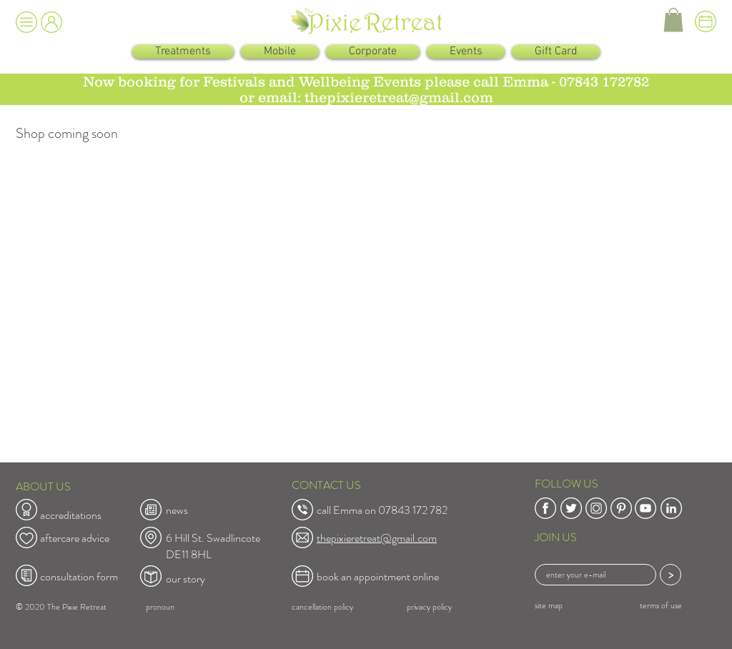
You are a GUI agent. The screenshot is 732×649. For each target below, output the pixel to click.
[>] (670, 574)
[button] (26, 22)
